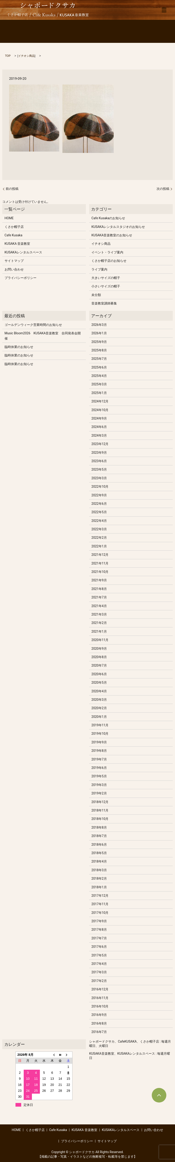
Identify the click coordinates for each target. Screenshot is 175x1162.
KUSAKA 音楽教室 (17, 243)
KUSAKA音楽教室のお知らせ (111, 235)
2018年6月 (99, 844)
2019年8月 (99, 750)
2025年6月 (99, 367)
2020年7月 (99, 665)
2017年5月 (99, 955)
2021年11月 (99, 563)
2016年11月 (99, 998)
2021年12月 (99, 555)
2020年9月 (99, 648)
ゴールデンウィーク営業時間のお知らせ (33, 325)
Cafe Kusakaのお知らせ (108, 218)
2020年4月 (99, 691)
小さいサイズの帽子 (105, 286)
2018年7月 (99, 836)
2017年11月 (99, 904)
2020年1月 (99, 717)
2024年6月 (99, 427)
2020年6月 (99, 674)
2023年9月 (99, 452)
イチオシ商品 (26, 55)
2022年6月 (99, 503)
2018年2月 (99, 878)
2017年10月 (99, 913)
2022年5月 (99, 512)
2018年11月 (99, 810)
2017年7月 (99, 938)
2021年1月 (99, 631)
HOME (9, 218)
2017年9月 (99, 921)
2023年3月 (99, 478)
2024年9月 (99, 418)
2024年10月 (99, 410)
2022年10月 (99, 486)
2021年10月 (99, 572)
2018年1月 (99, 887)
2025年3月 (99, 384)
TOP (7, 55)
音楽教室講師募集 (104, 303)
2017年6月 (99, 946)
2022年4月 (99, 521)
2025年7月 (99, 359)
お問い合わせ (14, 269)
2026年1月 (99, 333)
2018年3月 (99, 870)
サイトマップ (14, 261)
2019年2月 (99, 793)
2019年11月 (99, 725)
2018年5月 (99, 853)
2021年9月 (99, 580)
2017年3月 (99, 972)
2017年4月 (99, 964)
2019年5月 (99, 776)
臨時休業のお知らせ (19, 347)
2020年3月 (99, 699)
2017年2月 (99, 981)
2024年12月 (99, 401)
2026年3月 (99, 325)
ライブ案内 (99, 269)
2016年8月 (99, 1023)
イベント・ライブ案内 (107, 252)
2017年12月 (99, 895)
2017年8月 (99, 929)
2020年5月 (99, 682)
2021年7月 (99, 597)
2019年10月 (99, 733)
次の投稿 (163, 189)
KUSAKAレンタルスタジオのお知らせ (118, 227)
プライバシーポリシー (20, 278)
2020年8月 (99, 657)
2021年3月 (99, 614)
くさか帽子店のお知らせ (108, 261)
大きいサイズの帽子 (105, 278)
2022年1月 (99, 546)
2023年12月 (99, 444)
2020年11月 (99, 640)
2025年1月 (99, 393)
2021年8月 (99, 589)
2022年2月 (99, 537)
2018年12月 (99, 802)
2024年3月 (99, 435)
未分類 (96, 295)
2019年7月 (99, 759)
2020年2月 (99, 708)
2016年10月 (99, 1006)
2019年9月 (99, 742)
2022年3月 (99, 529)
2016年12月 (99, 989)
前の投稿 (12, 189)
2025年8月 (99, 350)
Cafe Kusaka (13, 235)
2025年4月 (99, 376)
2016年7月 (99, 1032)
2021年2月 (99, 623)
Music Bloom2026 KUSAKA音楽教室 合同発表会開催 (43, 335)
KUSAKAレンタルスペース (23, 252)
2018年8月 (99, 827)
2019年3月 (99, 785)
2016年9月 (99, 1015)
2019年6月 (99, 768)
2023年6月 (99, 461)
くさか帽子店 (14, 227)
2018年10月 (99, 819)
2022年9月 (99, 495)
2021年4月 (99, 606)
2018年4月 (99, 861)
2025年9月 (99, 342)
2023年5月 (99, 469)
